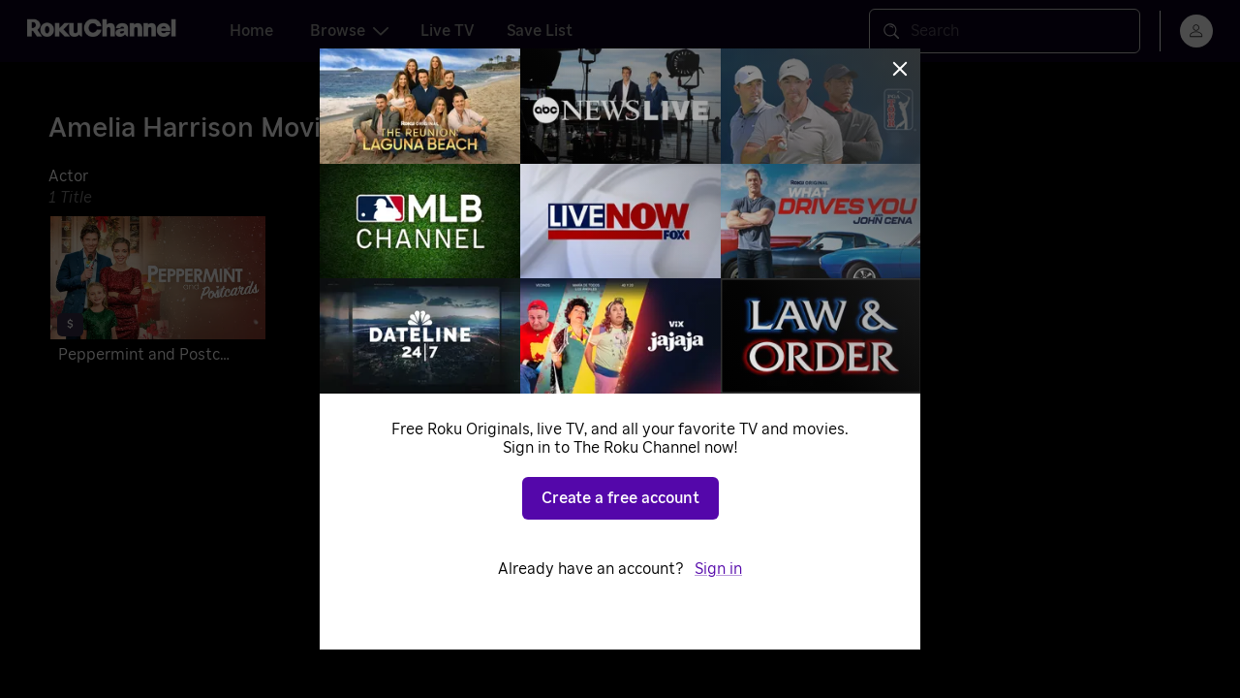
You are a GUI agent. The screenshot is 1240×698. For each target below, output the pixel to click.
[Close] (899, 68)
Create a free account (620, 498)
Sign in (718, 569)
